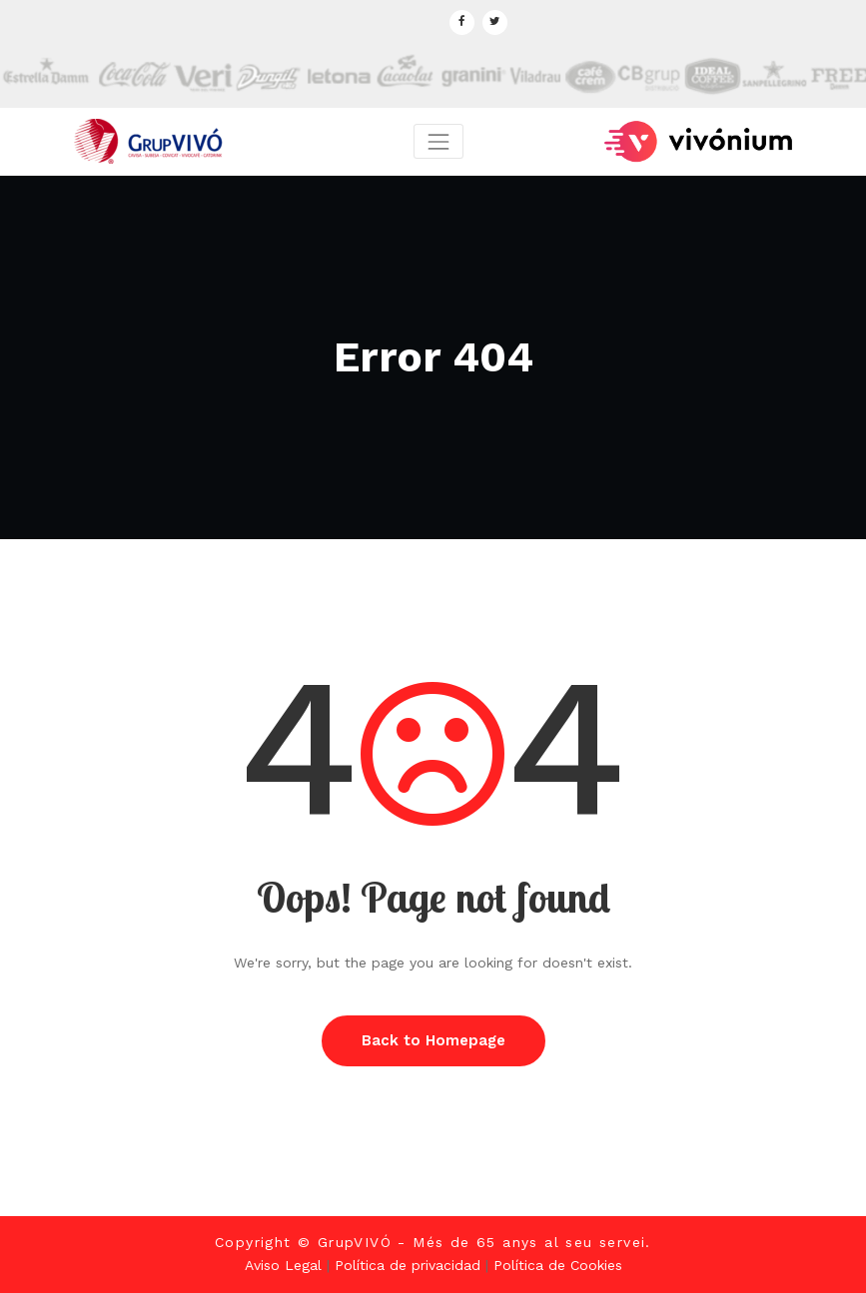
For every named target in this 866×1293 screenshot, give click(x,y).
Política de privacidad (407, 1265)
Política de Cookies (557, 1265)
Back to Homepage (433, 1040)
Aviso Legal (283, 1265)
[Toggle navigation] (438, 141)
